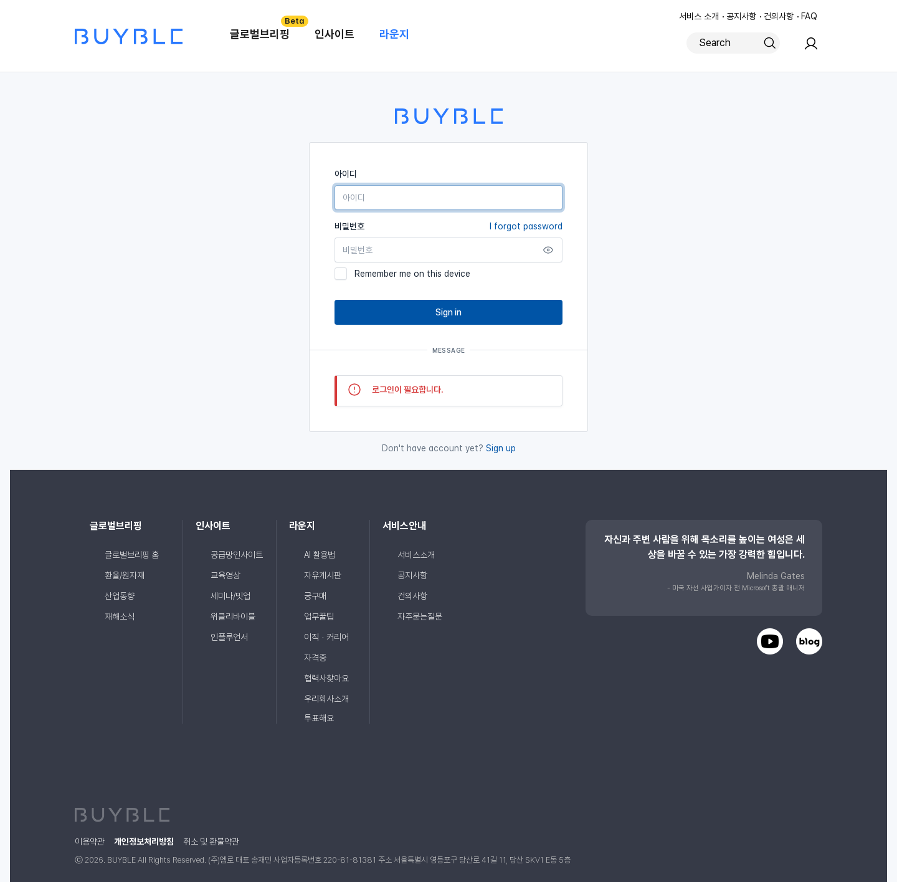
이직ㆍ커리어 (326, 637)
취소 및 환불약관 (211, 841)
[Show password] (548, 250)
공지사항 (741, 16)
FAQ (809, 16)
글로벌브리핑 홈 (132, 555)
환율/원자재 (125, 575)
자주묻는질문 (419, 616)
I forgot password (526, 226)
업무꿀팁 (319, 616)
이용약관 (90, 841)
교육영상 (225, 575)
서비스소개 (416, 555)
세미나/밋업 (230, 596)
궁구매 (315, 596)
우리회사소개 (326, 699)
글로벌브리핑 (266, 28)
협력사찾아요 (326, 678)
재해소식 (120, 616)
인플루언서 (229, 637)
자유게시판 (322, 575)
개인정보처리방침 (144, 841)
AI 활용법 (319, 555)
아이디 (346, 174)
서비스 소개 (699, 16)
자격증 (315, 658)
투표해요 (319, 718)
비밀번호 (448, 226)
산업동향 (120, 596)
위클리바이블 (233, 616)
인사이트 (334, 34)
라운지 (394, 34)
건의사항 (779, 16)
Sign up (501, 448)
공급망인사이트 (237, 555)
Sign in (448, 312)
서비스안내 (404, 526)
